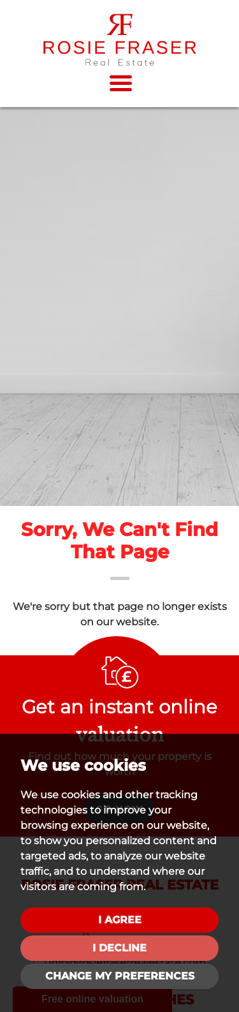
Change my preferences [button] (119, 976)
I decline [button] (119, 948)
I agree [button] (119, 920)
